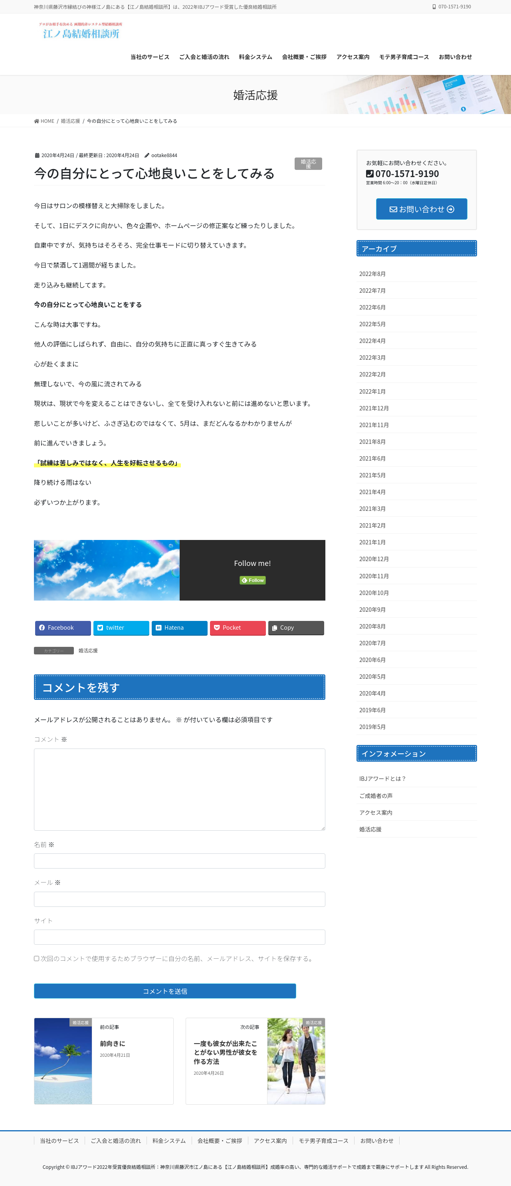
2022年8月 (372, 274)
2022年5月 (372, 324)
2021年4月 (372, 492)
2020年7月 (372, 643)
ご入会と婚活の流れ (116, 1141)
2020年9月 (372, 609)
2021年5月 (372, 475)
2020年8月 (372, 626)
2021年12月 (374, 408)
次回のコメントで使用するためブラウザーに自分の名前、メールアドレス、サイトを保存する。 (178, 958)
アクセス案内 (375, 812)
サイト (43, 920)
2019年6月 (372, 710)
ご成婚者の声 (376, 796)
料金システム (169, 1141)
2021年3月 (372, 508)
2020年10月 (374, 593)
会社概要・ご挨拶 (220, 1141)
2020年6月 (372, 660)
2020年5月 (372, 676)
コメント (50, 739)
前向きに (112, 1043)
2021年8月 (372, 441)
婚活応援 (308, 164)
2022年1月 (372, 391)
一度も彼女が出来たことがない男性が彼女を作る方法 (225, 1052)
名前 (44, 844)
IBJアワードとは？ (383, 778)
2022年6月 (372, 307)
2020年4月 (372, 693)
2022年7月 (372, 290)
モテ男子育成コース (324, 1141)
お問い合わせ (377, 1141)
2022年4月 (372, 341)
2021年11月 (374, 425)
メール (47, 882)
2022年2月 (372, 374)
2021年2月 (372, 525)
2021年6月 (372, 458)
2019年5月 (372, 727)
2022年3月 (372, 357)
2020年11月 (374, 576)
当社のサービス (59, 1141)
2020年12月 (374, 559)
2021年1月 (372, 542)
